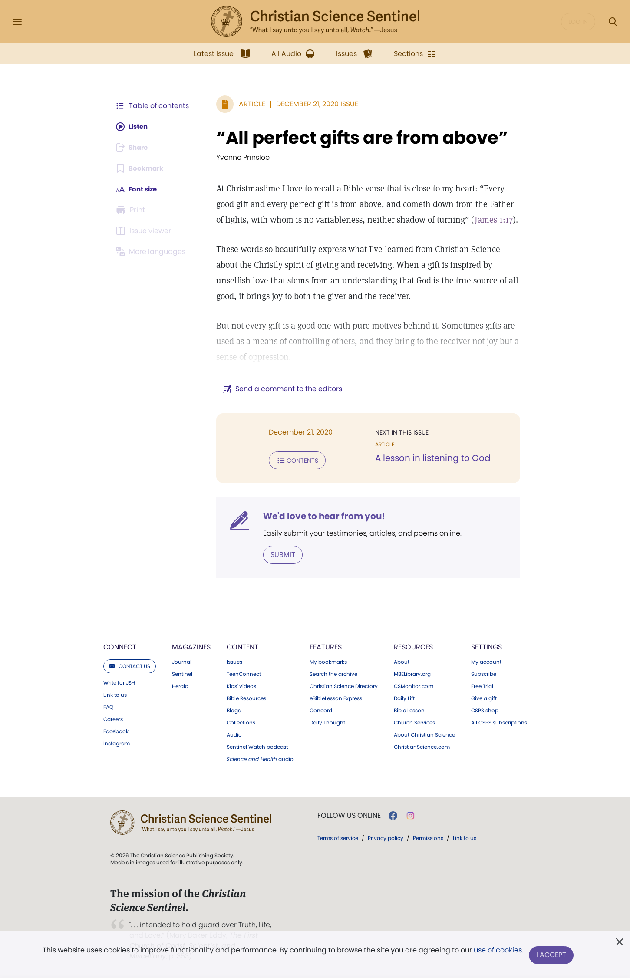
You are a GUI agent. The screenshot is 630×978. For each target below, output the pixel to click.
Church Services (414, 721)
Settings (486, 646)
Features (326, 646)
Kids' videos (241, 685)
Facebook (116, 730)
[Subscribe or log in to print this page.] (132, 210)
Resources (413, 646)
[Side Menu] (17, 22)
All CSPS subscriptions (499, 721)
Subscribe (483, 673)
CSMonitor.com (413, 685)
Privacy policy (385, 837)
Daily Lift (404, 697)
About (401, 661)
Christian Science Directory (344, 685)
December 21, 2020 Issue (313, 104)
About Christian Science (424, 734)
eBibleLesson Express (336, 697)
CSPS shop (484, 709)
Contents (293, 460)
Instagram (116, 742)
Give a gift (484, 697)
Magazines (191, 646)
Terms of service (337, 837)
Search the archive (333, 673)
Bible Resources (246, 697)
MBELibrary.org (412, 673)
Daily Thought (327, 721)
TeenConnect (244, 673)
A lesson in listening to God (430, 458)
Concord (321, 709)
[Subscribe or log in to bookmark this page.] (141, 168)
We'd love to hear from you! (320, 515)
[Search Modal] (612, 22)
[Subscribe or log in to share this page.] (134, 147)
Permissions (428, 837)
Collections (241, 721)
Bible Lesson (409, 709)
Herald (180, 685)
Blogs (234, 709)
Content (242, 646)
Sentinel (182, 673)
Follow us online (349, 814)
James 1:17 (480, 219)
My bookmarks (328, 661)
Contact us (129, 665)
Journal (181, 661)
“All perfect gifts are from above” (358, 137)
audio (260, 758)
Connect (119, 646)
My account (486, 661)
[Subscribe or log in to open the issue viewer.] (145, 231)
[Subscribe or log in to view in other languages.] (152, 251)
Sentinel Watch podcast (257, 746)
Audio (234, 734)
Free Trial (482, 685)
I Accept (552, 955)
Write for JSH (119, 682)
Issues (234, 661)
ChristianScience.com (422, 746)
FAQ (108, 706)
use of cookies (497, 952)
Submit (278, 554)
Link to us (115, 694)
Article (247, 104)
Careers (113, 718)
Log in (578, 21)
